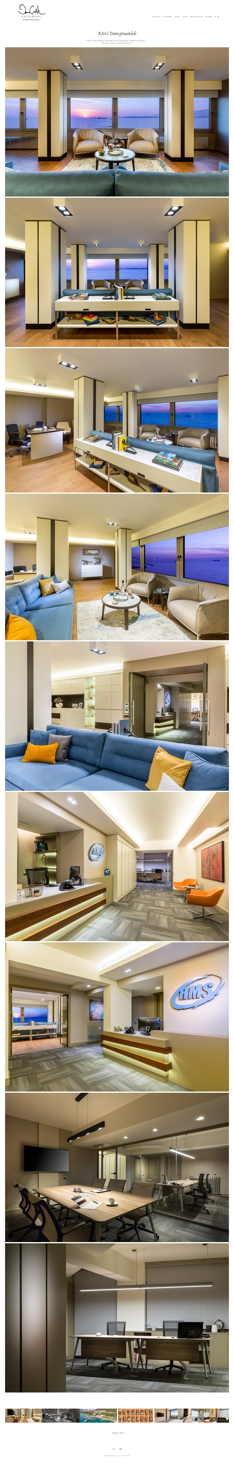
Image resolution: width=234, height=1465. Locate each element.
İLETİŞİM (208, 17)
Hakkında (156, 17)
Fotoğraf (167, 17)
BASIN (184, 17)
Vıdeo (177, 17)
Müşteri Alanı (196, 17)
